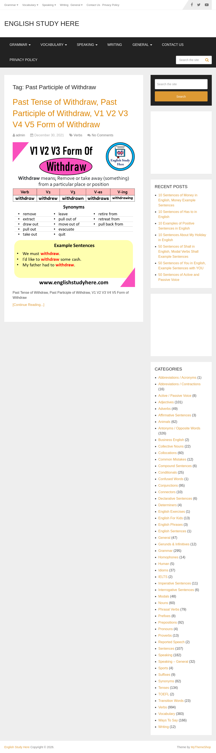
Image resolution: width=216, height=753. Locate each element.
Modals (163, 596)
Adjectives (166, 402)
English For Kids (170, 518)
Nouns (163, 603)
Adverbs (164, 408)
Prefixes (164, 616)
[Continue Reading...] (28, 305)
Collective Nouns (171, 446)
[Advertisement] (185, 142)
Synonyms (166, 681)
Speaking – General (173, 661)
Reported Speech (171, 642)
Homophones (168, 557)
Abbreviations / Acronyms (177, 377)
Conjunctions (168, 485)
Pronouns (165, 629)
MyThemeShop (201, 747)
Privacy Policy (110, 5)
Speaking (48, 5)
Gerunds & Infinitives (174, 544)
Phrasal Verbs (169, 609)
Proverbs (165, 635)
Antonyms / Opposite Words (179, 428)
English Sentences (172, 531)
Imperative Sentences (174, 583)
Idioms (163, 570)
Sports (163, 668)
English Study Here (41, 23)
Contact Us (93, 5)
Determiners (167, 505)
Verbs (78, 135)
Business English (171, 440)
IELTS (162, 577)
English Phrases (170, 524)
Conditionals (167, 472)
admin (20, 135)
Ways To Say (168, 720)
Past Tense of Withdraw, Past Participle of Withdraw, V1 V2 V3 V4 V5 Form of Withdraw (70, 113)
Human (163, 564)
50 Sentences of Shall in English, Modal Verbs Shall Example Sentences (178, 251)
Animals (164, 422)
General (75, 5)
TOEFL (163, 694)
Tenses (163, 687)
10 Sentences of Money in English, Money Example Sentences (177, 200)
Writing (64, 5)
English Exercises (171, 511)
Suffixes (164, 674)
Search (207, 60)
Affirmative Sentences (174, 415)
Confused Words (171, 479)
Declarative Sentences (175, 498)
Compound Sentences (175, 466)
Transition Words (171, 701)
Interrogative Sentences (176, 590)
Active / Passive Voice (175, 395)
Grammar (10, 5)
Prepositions (167, 622)
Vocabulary (29, 5)
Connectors (167, 492)
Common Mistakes (172, 459)
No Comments (102, 135)
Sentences (166, 648)
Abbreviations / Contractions (179, 384)
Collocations (167, 453)
